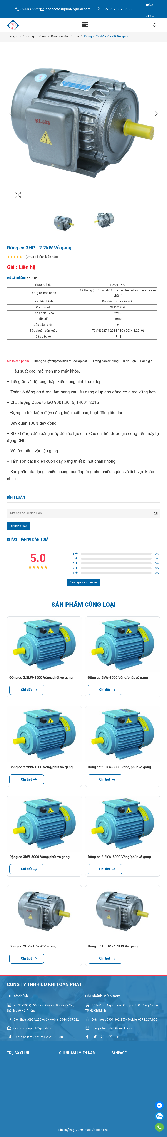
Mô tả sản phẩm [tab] (18, 361)
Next (155, 113)
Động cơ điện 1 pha (65, 36)
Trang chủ (14, 36)
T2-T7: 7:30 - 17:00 (114, 9)
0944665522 (27, 9)
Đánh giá (146, 361)
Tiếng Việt (149, 7)
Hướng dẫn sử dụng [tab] (105, 361)
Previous (11, 113)
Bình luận (129, 361)
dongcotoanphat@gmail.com (65, 9)
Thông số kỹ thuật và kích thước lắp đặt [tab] (60, 361)
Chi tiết (27, 690)
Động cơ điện (36, 36)
